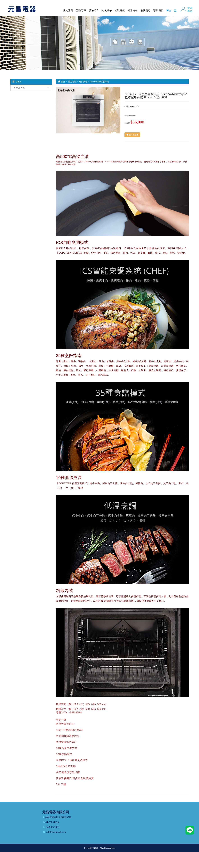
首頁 (61, 81)
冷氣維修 (107, 10)
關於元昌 (68, 10)
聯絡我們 (158, 10)
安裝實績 (120, 10)
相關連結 (133, 10)
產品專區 (81, 10)
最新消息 (145, 10)
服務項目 (94, 10)
